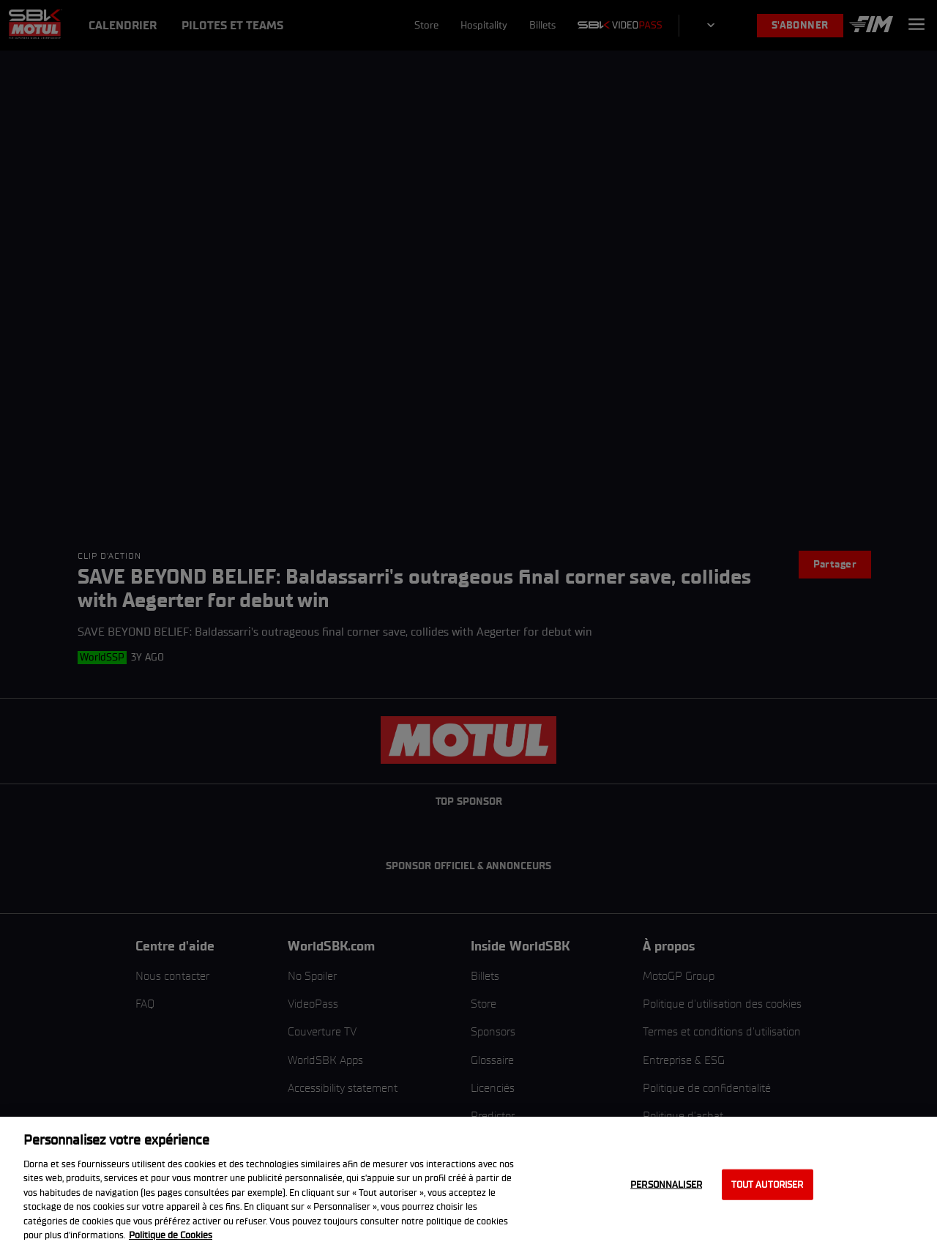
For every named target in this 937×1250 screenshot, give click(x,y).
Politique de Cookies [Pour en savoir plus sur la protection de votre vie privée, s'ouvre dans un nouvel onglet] (170, 1234)
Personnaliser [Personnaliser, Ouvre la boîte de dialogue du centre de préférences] (666, 1184)
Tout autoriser (767, 1184)
